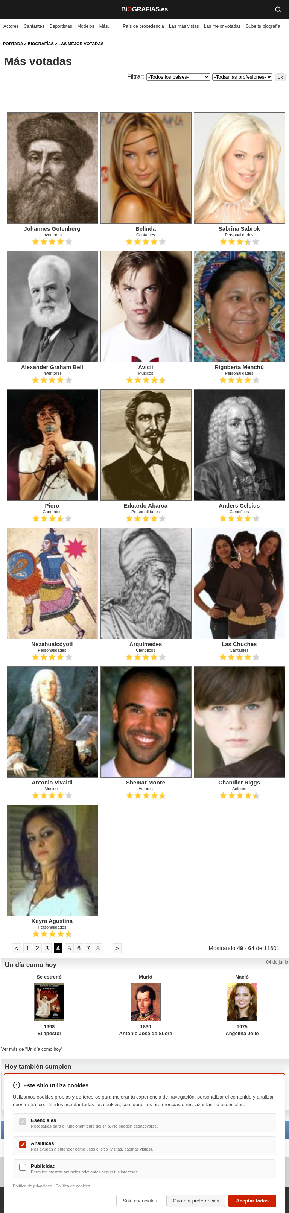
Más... (105, 26)
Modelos (85, 26)
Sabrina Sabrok (239, 228)
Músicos (145, 373)
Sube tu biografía (263, 26)
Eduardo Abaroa (145, 505)
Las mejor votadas (222, 26)
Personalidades (239, 235)
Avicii (145, 367)
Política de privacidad (32, 1186)
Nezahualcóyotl (52, 644)
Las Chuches (239, 644)
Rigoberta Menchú (239, 367)
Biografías (41, 43)
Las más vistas (184, 26)
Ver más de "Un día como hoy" (31, 1049)
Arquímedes (145, 644)
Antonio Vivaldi (52, 782)
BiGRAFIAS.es (144, 9)
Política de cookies (73, 1186)
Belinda (145, 228)
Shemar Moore (145, 782)
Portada (13, 43)
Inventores (52, 235)
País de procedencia (143, 26)
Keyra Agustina (52, 921)
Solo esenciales (140, 1201)
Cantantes (34, 26)
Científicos (239, 511)
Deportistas (60, 26)
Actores (11, 26)
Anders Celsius (239, 505)
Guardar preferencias (196, 1201)
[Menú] (11, 9)
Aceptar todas (252, 1201)
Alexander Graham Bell (52, 367)
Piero (52, 505)
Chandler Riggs (239, 782)
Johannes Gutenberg (52, 228)
